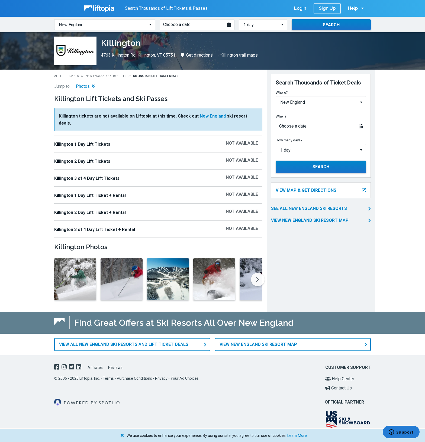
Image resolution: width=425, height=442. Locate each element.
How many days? (289, 140)
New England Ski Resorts (106, 76)
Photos (85, 86)
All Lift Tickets (66, 76)
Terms (108, 378)
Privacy (161, 378)
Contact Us (338, 387)
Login (300, 8)
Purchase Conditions (134, 378)
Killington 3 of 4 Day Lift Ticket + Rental (94, 229)
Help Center (339, 378)
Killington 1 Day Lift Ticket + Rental (90, 195)
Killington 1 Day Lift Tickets (82, 144)
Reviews (115, 367)
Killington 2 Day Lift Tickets (82, 161)
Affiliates (95, 367)
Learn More (297, 435)
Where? (282, 92)
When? (281, 116)
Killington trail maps (239, 55)
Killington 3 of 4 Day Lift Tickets (87, 178)
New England (213, 116)
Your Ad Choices (184, 378)
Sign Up (327, 8)
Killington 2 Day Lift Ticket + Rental (90, 212)
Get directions (197, 55)
